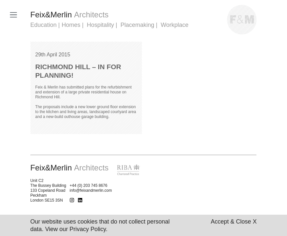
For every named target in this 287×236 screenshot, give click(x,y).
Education (43, 25)
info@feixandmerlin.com (91, 190)
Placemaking (137, 25)
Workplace (175, 25)
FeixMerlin (69, 14)
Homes (71, 25)
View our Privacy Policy (75, 229)
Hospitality (100, 25)
